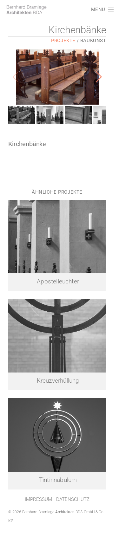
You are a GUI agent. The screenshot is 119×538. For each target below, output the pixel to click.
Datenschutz (75, 512)
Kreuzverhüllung (60, 390)
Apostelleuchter (60, 287)
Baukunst (98, 40)
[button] (102, 9)
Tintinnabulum (60, 492)
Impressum (40, 512)
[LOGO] (26, 9)
